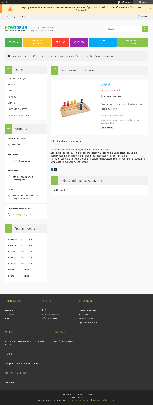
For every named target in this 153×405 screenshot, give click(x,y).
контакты (9, 314)
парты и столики (87, 318)
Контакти (79, 42)
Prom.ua (90, 395)
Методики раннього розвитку (48, 56)
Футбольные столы (88, 322)
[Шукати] (145, 29)
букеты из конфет (87, 310)
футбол (45, 310)
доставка (9, 310)
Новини (11, 84)
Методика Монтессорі (76, 56)
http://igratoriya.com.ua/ (24, 214)
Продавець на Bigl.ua (76, 397)
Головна (14, 42)
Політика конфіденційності (104, 400)
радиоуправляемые (51, 314)
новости (9, 318)
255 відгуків (126, 2)
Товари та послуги (36, 42)
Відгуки (11, 103)
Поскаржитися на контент (80, 400)
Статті (10, 90)
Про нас (60, 42)
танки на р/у (85, 314)
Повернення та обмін (132, 42)
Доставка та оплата (103, 42)
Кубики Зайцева (49, 318)
